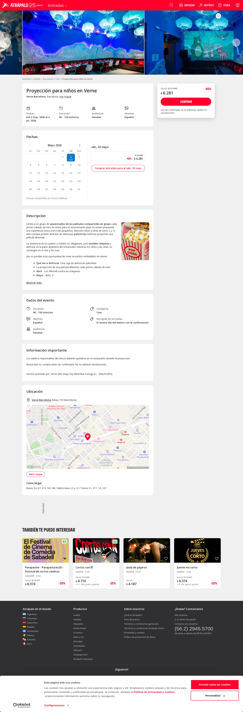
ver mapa (65, 96)
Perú (27, 644)
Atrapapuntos (80, 654)
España (36, 79)
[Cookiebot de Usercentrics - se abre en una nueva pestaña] (22, 705)
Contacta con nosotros (186, 624)
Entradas (26, 79)
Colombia (30, 618)
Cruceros (78, 632)
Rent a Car (78, 637)
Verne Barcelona (41, 400)
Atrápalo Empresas (83, 659)
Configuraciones (54, 705)
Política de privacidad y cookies (154, 692)
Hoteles (77, 619)
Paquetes (78, 624)
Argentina (30, 614)
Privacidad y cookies (134, 632)
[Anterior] (7, 43)
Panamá (29, 639)
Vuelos (76, 615)
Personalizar (215, 695)
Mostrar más (34, 282)
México (28, 635)
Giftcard (77, 650)
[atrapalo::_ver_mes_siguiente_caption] (80, 145)
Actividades (79, 646)
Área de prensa (132, 619)
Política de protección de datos (139, 637)
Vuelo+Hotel (79, 628)
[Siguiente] (236, 43)
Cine (58, 79)
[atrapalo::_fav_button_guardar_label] (218, 16)
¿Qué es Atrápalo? (133, 615)
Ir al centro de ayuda (185, 619)
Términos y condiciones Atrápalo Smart (144, 628)
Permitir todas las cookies (215, 684)
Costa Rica (30, 622)
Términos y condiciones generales (141, 624)
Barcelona (48, 79)
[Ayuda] (224, 5)
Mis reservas (181, 615)
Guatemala (30, 631)
